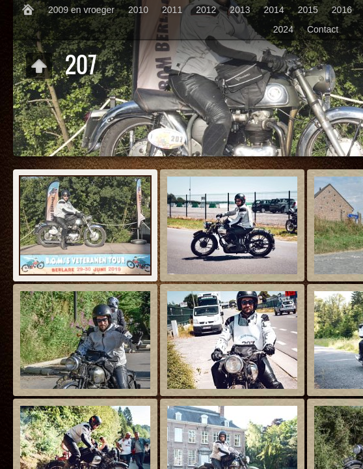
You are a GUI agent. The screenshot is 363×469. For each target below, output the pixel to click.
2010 (138, 10)
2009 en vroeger (81, 10)
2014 (274, 10)
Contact (322, 29)
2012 (206, 10)
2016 (342, 10)
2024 (283, 29)
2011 (172, 10)
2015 (308, 10)
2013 (240, 10)
